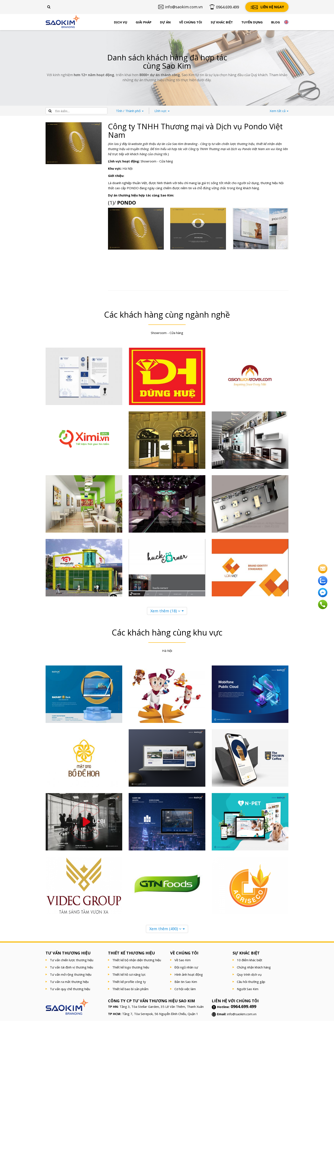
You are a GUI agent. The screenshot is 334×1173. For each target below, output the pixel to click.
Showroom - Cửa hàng (157, 161)
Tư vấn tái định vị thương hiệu (71, 967)
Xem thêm (165, 610)
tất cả (279, 111)
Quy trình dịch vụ (249, 974)
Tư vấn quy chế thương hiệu (70, 989)
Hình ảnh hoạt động (188, 974)
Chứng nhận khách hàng (254, 967)
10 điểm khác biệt (249, 960)
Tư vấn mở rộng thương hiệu (70, 974)
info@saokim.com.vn (241, 1014)
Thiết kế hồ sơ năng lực (129, 974)
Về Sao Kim (182, 960)
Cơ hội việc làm (185, 989)
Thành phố (130, 111)
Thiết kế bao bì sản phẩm (130, 989)
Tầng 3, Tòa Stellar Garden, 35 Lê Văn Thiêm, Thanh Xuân (161, 1006)
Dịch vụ (120, 22)
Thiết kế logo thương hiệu (130, 967)
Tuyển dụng (252, 22)
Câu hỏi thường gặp (251, 982)
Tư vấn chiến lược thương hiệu (71, 960)
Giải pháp (143, 22)
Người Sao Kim (247, 989)
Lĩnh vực (162, 111)
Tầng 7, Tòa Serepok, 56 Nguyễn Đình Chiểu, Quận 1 (160, 1014)
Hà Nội (127, 168)
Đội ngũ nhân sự (186, 967)
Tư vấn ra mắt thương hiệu (69, 982)
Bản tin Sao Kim (185, 982)
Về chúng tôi (190, 22)
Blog (275, 22)
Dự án (165, 22)
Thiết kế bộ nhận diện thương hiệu (136, 960)
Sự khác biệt (222, 22)
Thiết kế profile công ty (129, 982)
